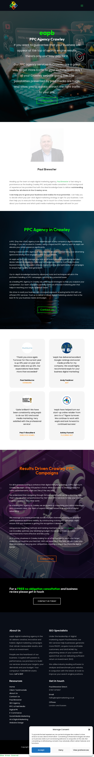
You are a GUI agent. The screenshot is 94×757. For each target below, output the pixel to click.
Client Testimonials (18, 690)
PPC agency (69, 528)
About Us (13, 693)
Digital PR (13, 709)
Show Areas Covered (9, 756)
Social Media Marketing (19, 716)
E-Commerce (15, 713)
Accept (41, 750)
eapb (47, 38)
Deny (61, 750)
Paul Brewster (62, 181)
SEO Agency (14, 703)
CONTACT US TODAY (47, 601)
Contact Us (47, 106)
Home (12, 686)
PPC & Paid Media (17, 706)
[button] (89, 729)
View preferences (81, 750)
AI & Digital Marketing (18, 719)
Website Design (16, 722)
